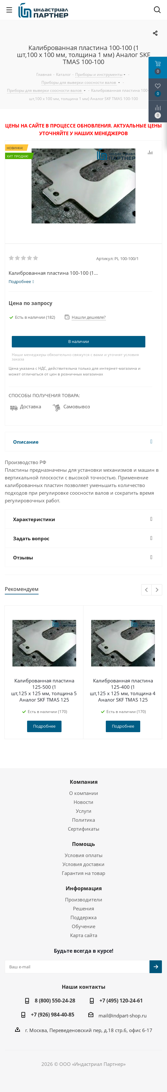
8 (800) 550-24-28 (55, 1000)
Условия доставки (83, 864)
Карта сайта (83, 935)
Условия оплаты (84, 855)
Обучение (83, 926)
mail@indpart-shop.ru (122, 1015)
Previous (147, 590)
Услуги (83, 811)
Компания (84, 781)
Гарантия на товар (83, 873)
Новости (83, 802)
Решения (83, 908)
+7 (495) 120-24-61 (121, 1000)
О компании (83, 793)
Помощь (83, 844)
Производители (83, 899)
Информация (84, 888)
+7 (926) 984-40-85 (52, 1014)
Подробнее (44, 726)
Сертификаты (83, 829)
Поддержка (83, 917)
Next (157, 590)
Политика (83, 820)
